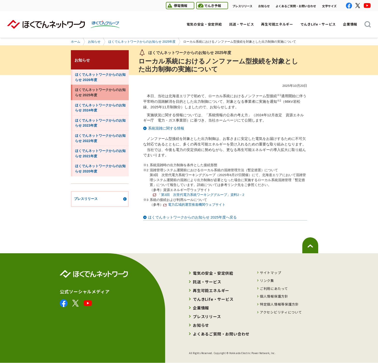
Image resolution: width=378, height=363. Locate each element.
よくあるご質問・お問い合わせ (296, 6)
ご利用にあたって (274, 288)
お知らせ (264, 6)
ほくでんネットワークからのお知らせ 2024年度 (100, 107)
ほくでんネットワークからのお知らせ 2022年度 (100, 138)
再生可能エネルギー (211, 290)
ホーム (75, 41)
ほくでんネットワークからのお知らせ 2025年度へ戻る (192, 217)
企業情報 (201, 308)
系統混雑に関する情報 (166, 128)
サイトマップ (270, 272)
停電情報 (176, 5)
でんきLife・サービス (213, 299)
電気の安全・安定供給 (213, 273)
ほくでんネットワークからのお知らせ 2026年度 (100, 77)
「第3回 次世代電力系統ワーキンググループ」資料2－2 (201, 195)
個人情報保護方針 (274, 296)
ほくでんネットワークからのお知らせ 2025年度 (142, 41)
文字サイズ (329, 6)
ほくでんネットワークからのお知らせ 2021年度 (100, 153)
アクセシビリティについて (281, 312)
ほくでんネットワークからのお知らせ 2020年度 (100, 168)
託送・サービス (207, 282)
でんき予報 (208, 5)
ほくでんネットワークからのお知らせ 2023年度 (100, 123)
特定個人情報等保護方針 (279, 304)
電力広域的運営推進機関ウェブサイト (194, 204)
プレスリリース (242, 6)
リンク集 (267, 280)
